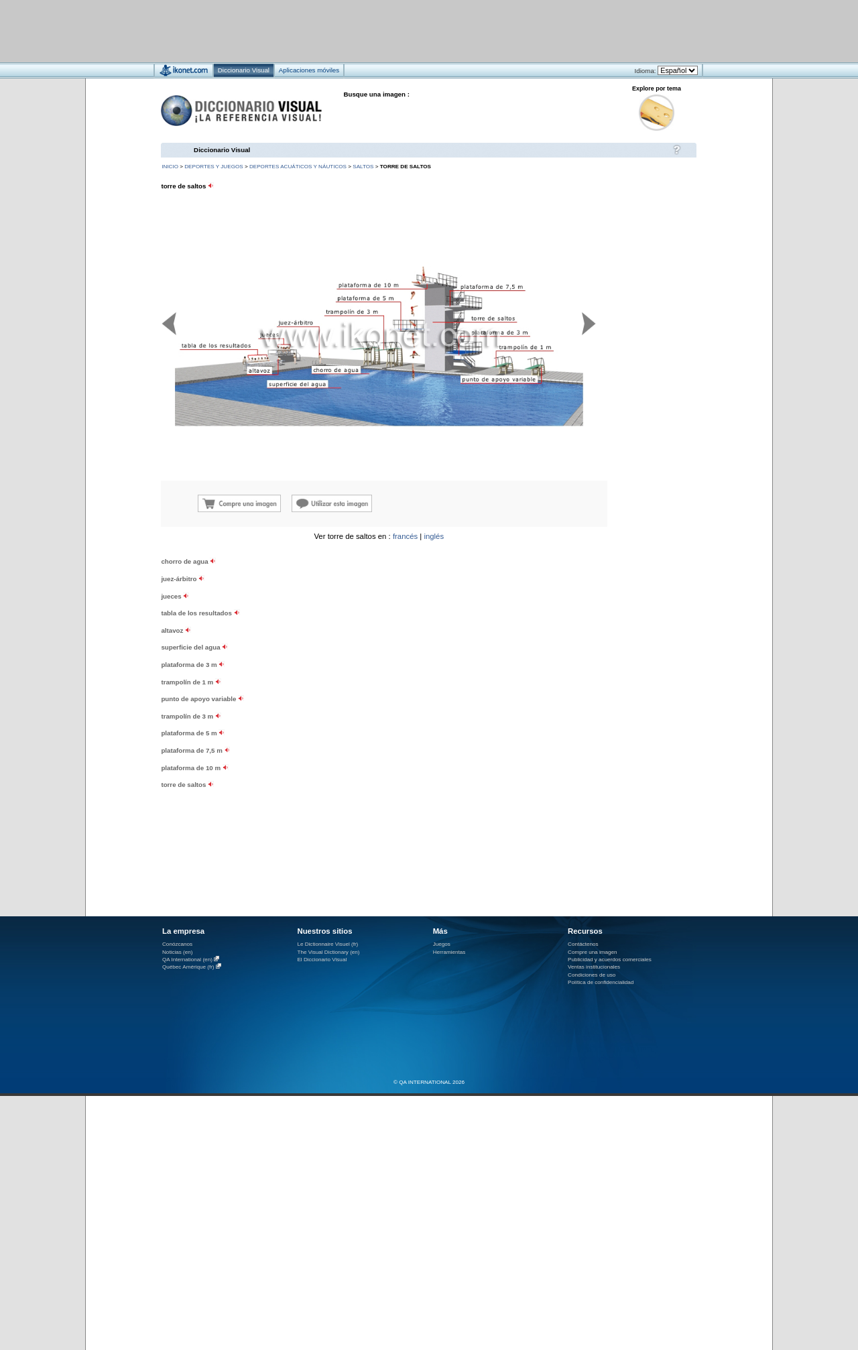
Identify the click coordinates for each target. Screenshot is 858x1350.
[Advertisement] (389, 30)
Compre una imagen (592, 952)
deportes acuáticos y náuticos (298, 167)
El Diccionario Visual (322, 960)
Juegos (441, 944)
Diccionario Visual (222, 150)
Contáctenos (583, 944)
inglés (434, 536)
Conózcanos (177, 944)
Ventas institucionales (594, 967)
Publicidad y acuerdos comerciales (610, 960)
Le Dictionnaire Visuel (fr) (327, 944)
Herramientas (449, 952)
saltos (363, 167)
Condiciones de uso (591, 975)
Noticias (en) (177, 952)
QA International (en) (187, 960)
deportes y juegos (213, 167)
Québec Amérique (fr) (188, 967)
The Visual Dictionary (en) (328, 952)
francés (405, 536)
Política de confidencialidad (600, 982)
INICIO (170, 167)
